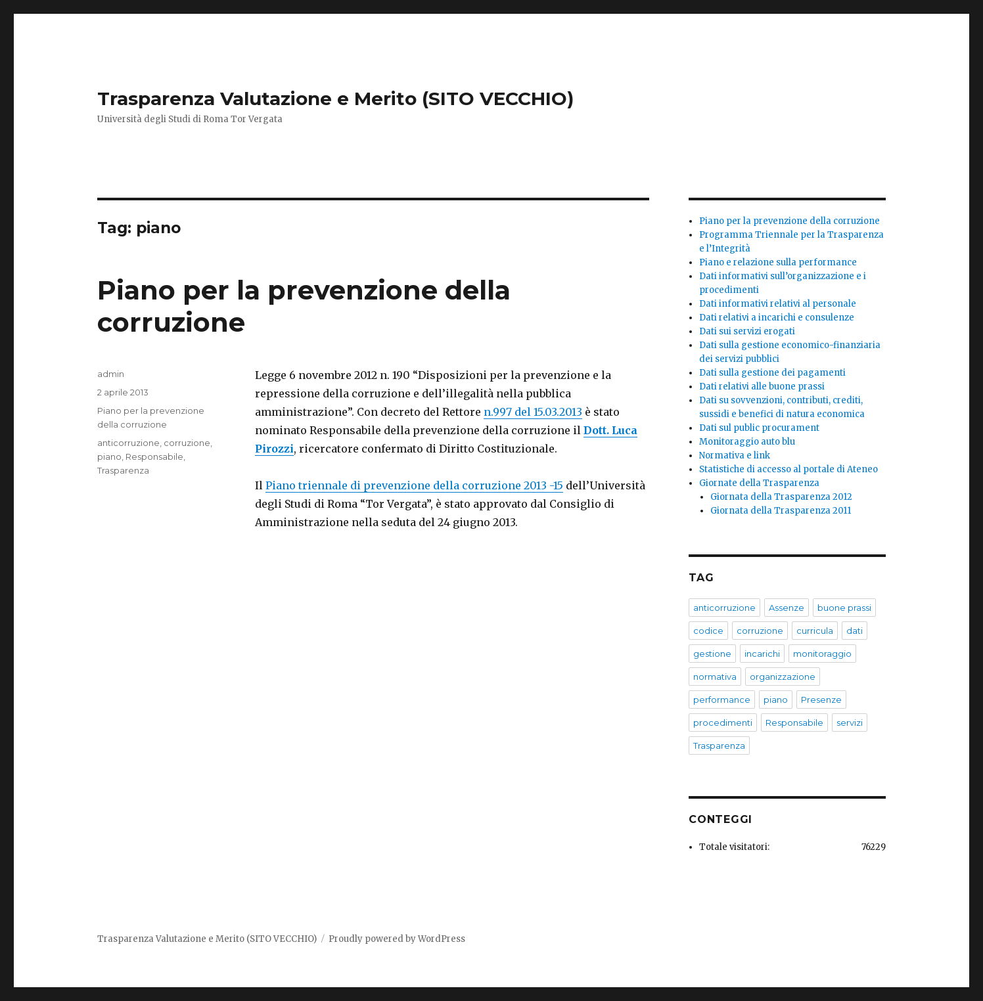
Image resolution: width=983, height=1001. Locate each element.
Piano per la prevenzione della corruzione (789, 221)
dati (854, 630)
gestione (712, 653)
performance (721, 699)
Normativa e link (734, 455)
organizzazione (782, 676)
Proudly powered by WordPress (397, 939)
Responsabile (154, 456)
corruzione (187, 442)
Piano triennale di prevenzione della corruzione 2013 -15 (414, 485)
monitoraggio (822, 653)
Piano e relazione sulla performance (778, 262)
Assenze (786, 607)
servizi (849, 722)
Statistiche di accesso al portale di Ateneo (788, 469)
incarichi (762, 653)
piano (109, 456)
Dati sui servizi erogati (747, 331)
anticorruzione (128, 442)
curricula (814, 630)
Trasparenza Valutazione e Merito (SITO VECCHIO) (335, 98)
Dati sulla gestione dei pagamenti (772, 372)
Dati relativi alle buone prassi (762, 386)
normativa (715, 676)
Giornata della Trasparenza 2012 (781, 496)
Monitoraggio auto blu (747, 441)
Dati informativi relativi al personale (777, 303)
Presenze (821, 699)
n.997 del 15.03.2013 (533, 411)
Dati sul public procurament (759, 428)
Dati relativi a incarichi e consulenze (776, 317)
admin (110, 373)
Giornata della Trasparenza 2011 (780, 510)
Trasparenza (123, 470)
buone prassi (844, 607)
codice (708, 630)
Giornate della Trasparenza (759, 483)
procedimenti (722, 722)
